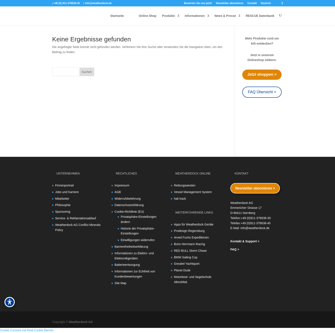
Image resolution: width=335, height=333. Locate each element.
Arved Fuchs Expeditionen (191, 237)
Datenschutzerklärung (129, 205)
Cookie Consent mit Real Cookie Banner (27, 330)
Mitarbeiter (62, 198)
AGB (118, 192)
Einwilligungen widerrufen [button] (138, 240)
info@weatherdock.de (255, 228)
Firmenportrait (64, 185)
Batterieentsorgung (127, 264)
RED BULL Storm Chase (190, 250)
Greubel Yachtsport (186, 263)
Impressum (122, 185)
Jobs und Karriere (67, 192)
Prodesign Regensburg (189, 231)
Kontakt (252, 3)
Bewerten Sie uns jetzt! (198, 3)
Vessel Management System (193, 192)
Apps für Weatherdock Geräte (193, 224)
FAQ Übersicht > (262, 92)
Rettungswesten (184, 185)
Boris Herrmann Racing (189, 244)
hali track (180, 198)
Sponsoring (62, 211)
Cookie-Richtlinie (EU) (129, 211)
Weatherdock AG (81, 322)
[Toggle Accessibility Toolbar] (9, 302)
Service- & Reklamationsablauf (75, 218)
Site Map (120, 283)
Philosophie (63, 205)
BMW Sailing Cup (185, 257)
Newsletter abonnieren (230, 3)
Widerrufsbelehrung (128, 198)
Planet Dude (182, 270)
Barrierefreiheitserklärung (131, 246)
